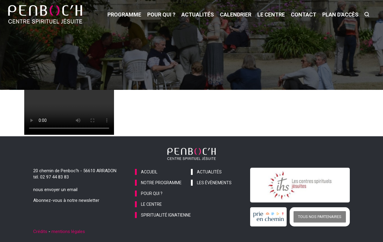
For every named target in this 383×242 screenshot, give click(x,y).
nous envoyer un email (55, 189)
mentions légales (68, 231)
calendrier (235, 14)
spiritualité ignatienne (166, 215)
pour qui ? (161, 14)
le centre (271, 14)
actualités (197, 14)
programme (124, 14)
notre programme (161, 182)
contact (303, 14)
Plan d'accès (340, 14)
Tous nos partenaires (319, 216)
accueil (149, 172)
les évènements (214, 182)
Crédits (40, 231)
